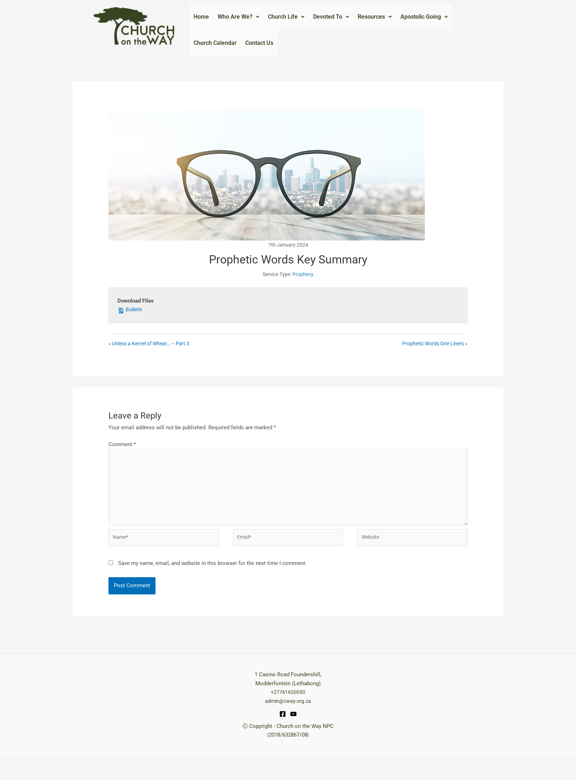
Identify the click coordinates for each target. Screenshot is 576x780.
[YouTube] (293, 738)
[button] (238, 21)
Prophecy (302, 293)
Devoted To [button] (331, 21)
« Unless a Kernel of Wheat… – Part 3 (152, 363)
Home (201, 21)
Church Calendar (215, 57)
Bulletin (130, 328)
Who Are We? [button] (238, 21)
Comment (122, 464)
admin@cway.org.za (288, 725)
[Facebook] (282, 738)
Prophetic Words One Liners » (432, 363)
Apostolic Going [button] (424, 21)
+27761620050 (287, 716)
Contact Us (259, 57)
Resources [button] (375, 21)
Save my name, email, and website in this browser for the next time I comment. (212, 587)
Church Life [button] (286, 21)
